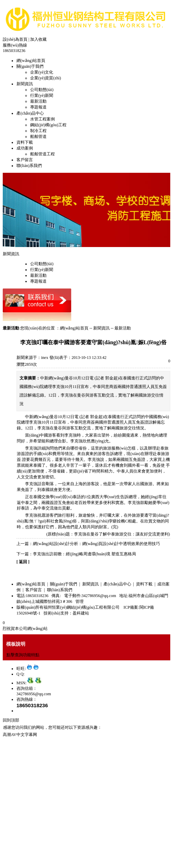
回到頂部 (11, 720)
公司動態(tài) (41, 89)
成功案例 (24, 148)
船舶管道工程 (42, 154)
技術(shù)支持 (56, 613)
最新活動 (38, 101)
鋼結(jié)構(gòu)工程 (48, 124)
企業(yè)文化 (41, 72)
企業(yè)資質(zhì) (45, 78)
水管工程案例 (42, 119)
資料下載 (24, 142)
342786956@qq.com (33, 693)
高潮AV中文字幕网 (20, 734)
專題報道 (38, 107)
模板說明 (15, 644)
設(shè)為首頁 (15, 39)
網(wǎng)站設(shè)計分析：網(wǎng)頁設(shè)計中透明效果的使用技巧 (96, 543)
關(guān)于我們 (30, 66)
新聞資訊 (24, 83)
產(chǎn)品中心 (30, 113)
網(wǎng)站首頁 (30, 60)
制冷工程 (38, 130)
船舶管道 (38, 136)
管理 (79, 601)
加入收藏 (38, 39)
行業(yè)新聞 (41, 95)
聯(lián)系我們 (29, 165)
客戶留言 (24, 159)
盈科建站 (81, 613)
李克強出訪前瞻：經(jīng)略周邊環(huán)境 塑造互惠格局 (84, 554)
